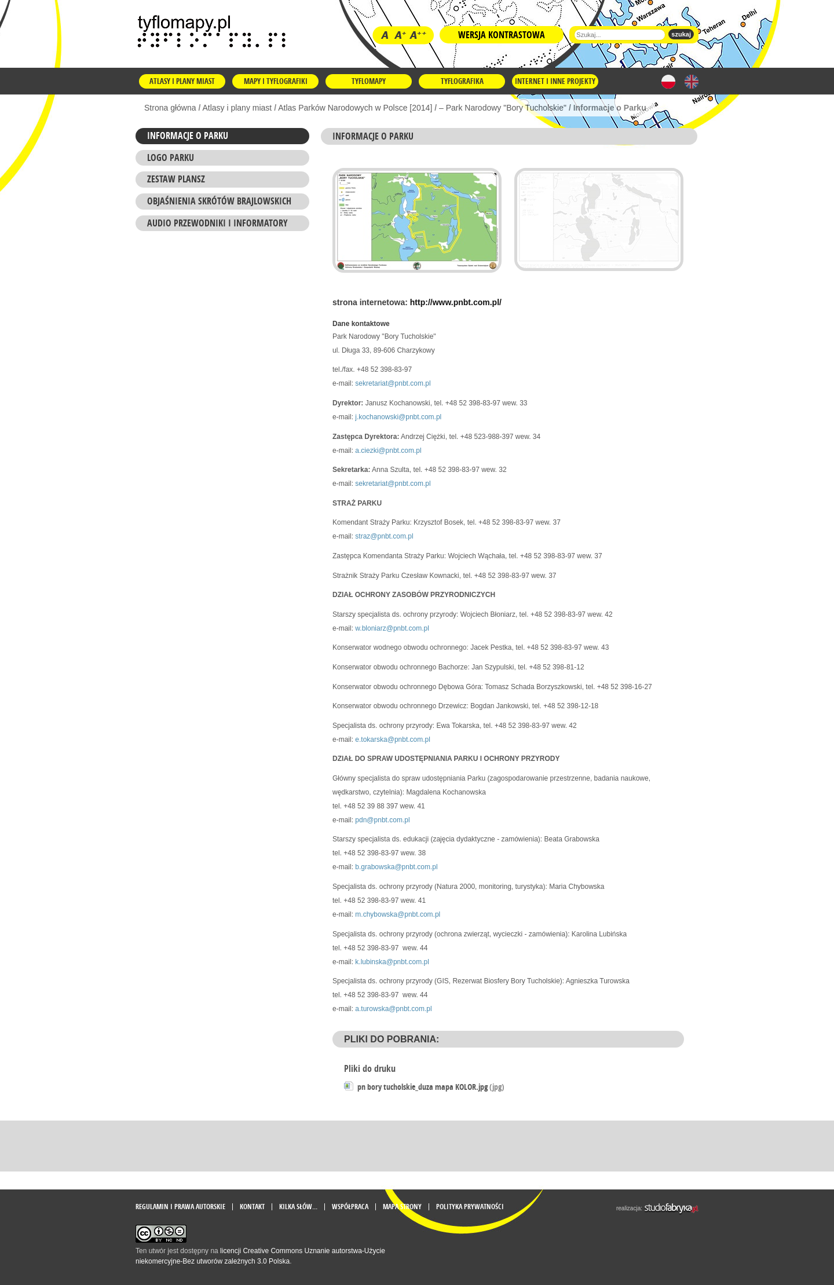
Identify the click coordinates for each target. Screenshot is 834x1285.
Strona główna (170, 107)
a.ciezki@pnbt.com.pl (388, 450)
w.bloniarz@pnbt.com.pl (392, 628)
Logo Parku (170, 157)
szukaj (681, 34)
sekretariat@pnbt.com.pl (392, 383)
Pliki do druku (370, 1068)
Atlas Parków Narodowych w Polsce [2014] (355, 107)
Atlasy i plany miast (182, 81)
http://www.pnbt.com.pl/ (456, 302)
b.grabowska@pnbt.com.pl (396, 867)
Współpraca (350, 1206)
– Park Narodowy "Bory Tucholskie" (502, 107)
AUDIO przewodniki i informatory (217, 223)
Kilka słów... (298, 1206)
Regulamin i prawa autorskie (180, 1206)
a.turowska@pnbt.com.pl (393, 1009)
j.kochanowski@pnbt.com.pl (398, 417)
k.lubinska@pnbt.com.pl (392, 962)
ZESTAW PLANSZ (176, 179)
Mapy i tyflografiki (276, 81)
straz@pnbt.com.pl (384, 536)
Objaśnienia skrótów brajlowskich (219, 201)
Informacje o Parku (187, 135)
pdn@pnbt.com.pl (382, 820)
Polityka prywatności (470, 1206)
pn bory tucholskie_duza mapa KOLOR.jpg (430, 1086)
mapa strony (402, 1206)
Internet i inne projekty (555, 81)
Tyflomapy (369, 81)
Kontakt (252, 1206)
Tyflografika (462, 81)
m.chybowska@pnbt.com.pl (397, 914)
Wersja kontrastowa (501, 34)
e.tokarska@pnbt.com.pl (392, 739)
